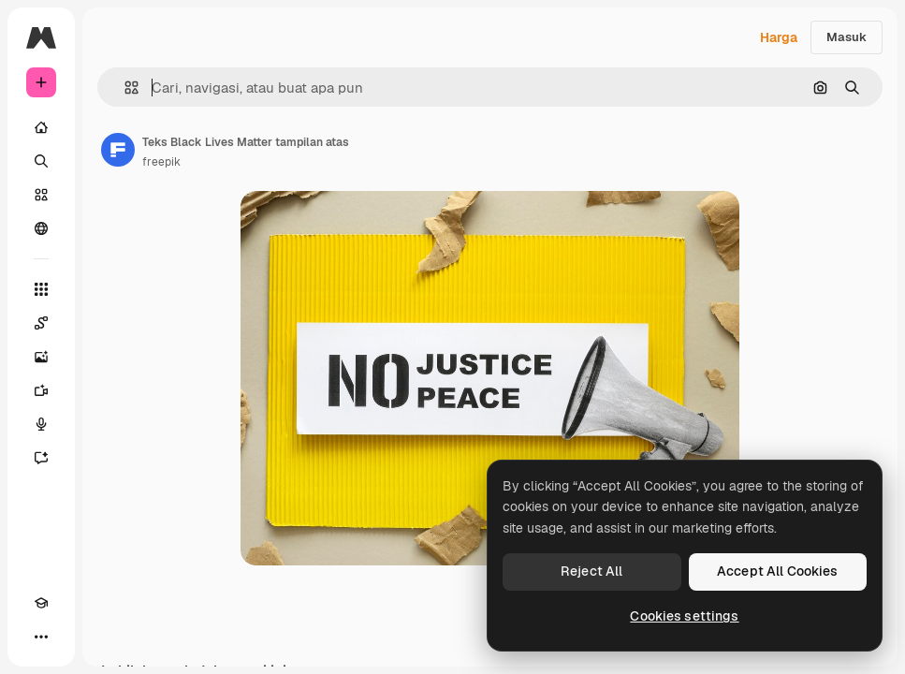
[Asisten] (41, 458)
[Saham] (41, 195)
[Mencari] (41, 161)
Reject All (591, 571)
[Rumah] (41, 127)
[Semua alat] (41, 289)
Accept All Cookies (778, 571)
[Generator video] (41, 390)
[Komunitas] (41, 228)
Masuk (846, 37)
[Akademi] (41, 603)
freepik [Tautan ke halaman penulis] (161, 161)
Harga (778, 37)
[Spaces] (41, 323)
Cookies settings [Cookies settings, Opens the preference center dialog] (684, 616)
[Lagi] (41, 637)
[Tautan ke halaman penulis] (118, 150)
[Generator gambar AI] (41, 357)
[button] (124, 88)
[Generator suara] (41, 424)
